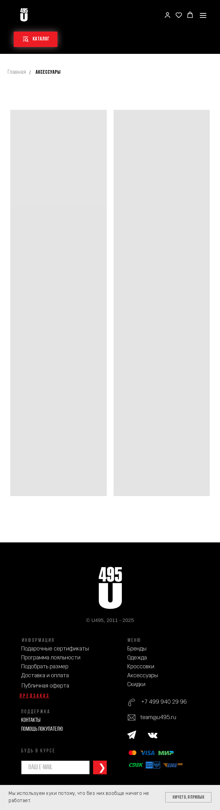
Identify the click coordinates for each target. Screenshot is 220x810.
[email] (55, 767)
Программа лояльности (50, 658)
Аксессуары (142, 676)
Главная (17, 72)
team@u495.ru (158, 717)
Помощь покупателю (42, 729)
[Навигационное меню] (203, 15)
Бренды (136, 649)
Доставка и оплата (45, 676)
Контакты (30, 720)
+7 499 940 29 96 (164, 702)
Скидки (136, 685)
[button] (167, 15)
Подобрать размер (44, 667)
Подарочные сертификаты (55, 649)
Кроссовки (140, 667)
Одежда (137, 658)
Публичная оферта (45, 686)
